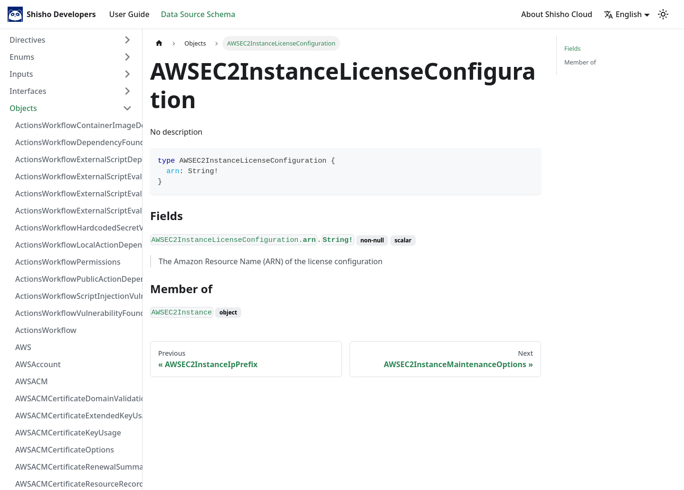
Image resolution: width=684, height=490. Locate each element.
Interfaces (28, 91)
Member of (580, 62)
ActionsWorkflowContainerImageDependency (76, 125)
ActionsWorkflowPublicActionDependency (76, 279)
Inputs (21, 74)
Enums (22, 57)
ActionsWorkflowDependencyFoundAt (76, 142)
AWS (23, 347)
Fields (572, 48)
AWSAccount (38, 364)
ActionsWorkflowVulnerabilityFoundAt (76, 313)
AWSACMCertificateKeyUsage (68, 432)
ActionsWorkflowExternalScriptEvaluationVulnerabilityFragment (76, 176)
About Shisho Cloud (556, 14)
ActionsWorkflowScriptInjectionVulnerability (76, 296)
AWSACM (31, 381)
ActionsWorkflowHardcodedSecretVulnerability (76, 227)
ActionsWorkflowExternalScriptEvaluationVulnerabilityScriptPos (76, 193)
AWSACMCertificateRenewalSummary (76, 467)
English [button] (623, 14)
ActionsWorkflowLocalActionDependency (76, 245)
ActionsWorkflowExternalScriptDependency (76, 159)
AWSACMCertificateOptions (64, 449)
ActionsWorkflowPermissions (68, 262)
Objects (23, 108)
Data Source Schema (198, 14)
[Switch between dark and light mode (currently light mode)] (663, 14)
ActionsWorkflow (45, 330)
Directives (27, 40)
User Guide (129, 14)
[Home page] (159, 43)
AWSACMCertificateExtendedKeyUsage (76, 415)
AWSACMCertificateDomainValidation (76, 398)
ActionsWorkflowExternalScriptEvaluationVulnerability (76, 210)
